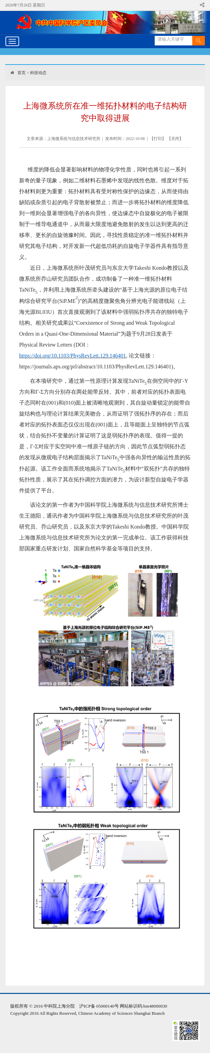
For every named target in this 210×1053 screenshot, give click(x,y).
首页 (21, 72)
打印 (158, 138)
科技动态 (38, 72)
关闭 (175, 138)
